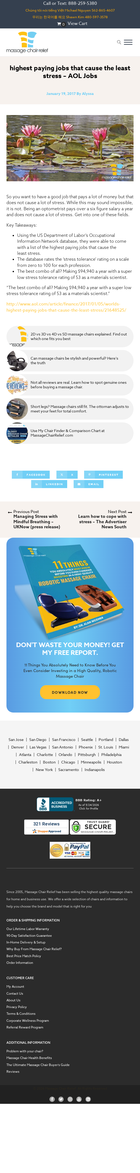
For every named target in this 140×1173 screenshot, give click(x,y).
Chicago (68, 762)
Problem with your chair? (24, 1051)
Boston (49, 762)
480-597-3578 (96, 16)
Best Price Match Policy (23, 956)
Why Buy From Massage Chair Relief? (34, 949)
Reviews (12, 1072)
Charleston (28, 762)
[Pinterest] (103, 475)
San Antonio (62, 747)
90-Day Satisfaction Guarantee (29, 936)
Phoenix (86, 747)
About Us (13, 1000)
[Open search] (119, 42)
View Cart (77, 23)
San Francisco (64, 740)
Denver (17, 747)
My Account (15, 986)
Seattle (87, 740)
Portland (106, 740)
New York (44, 770)
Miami (124, 747)
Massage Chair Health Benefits (29, 1058)
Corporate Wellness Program (27, 1021)
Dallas (124, 740)
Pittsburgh (87, 755)
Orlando (65, 755)
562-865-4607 (103, 10)
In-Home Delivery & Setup (25, 942)
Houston (114, 762)
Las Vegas (38, 747)
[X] (67, 475)
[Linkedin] (49, 484)
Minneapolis (91, 762)
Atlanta (25, 755)
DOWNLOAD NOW (70, 692)
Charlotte (45, 755)
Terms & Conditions (20, 1014)
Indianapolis (95, 770)
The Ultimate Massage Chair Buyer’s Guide (38, 1065)
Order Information (19, 963)
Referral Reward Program (24, 1027)
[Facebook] (31, 475)
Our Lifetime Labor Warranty (27, 929)
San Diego (37, 740)
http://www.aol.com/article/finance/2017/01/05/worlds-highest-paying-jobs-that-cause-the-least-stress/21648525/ (66, 307)
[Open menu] (128, 42)
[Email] (88, 484)
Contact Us (14, 993)
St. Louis (105, 747)
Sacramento (68, 770)
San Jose (16, 740)
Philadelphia (111, 755)
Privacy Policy (16, 1007)
